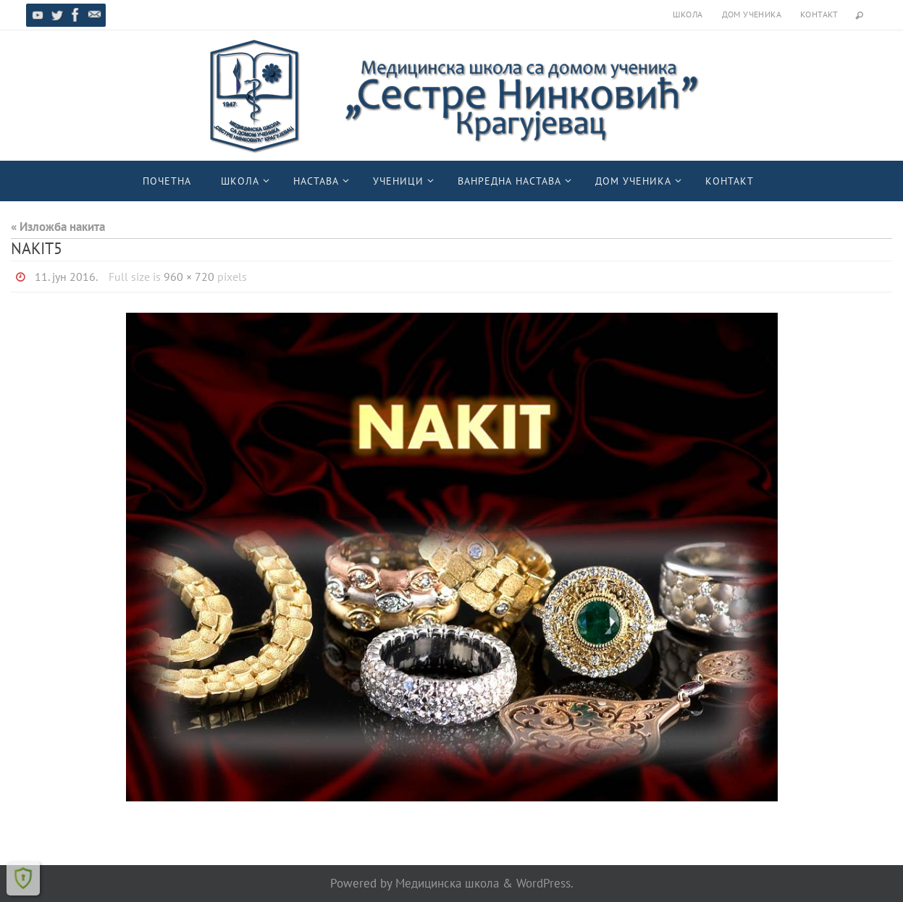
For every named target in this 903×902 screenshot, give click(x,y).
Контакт (819, 14)
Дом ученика (751, 14)
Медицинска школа (447, 883)
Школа (688, 14)
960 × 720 (189, 276)
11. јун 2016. (66, 276)
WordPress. (545, 883)
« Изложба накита (58, 227)
